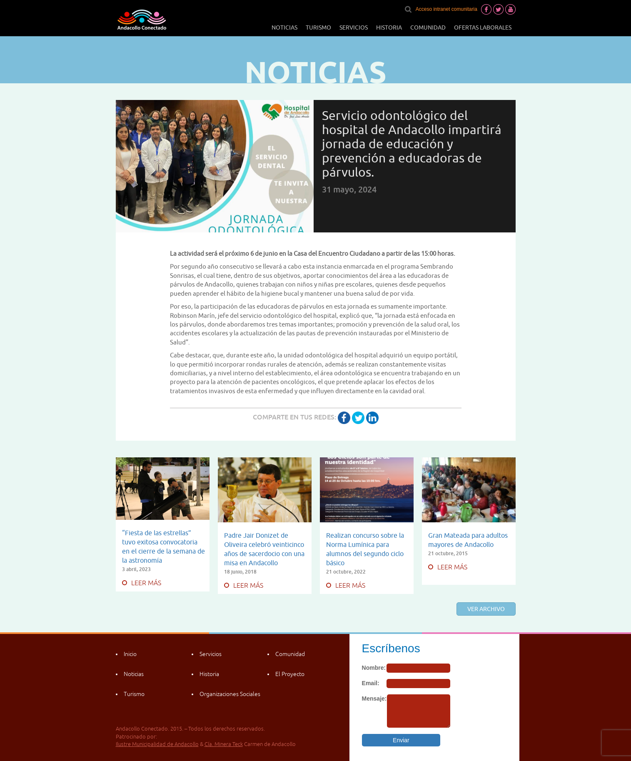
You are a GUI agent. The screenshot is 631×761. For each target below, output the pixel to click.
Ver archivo (486, 609)
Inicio (130, 654)
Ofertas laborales (482, 27)
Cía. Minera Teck (224, 744)
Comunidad (428, 27)
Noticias (284, 27)
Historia (389, 27)
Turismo (318, 27)
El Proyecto (289, 674)
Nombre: (374, 667)
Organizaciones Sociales (230, 694)
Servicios (353, 27)
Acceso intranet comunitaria (446, 9)
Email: (370, 683)
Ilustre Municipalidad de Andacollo (157, 744)
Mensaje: (374, 698)
